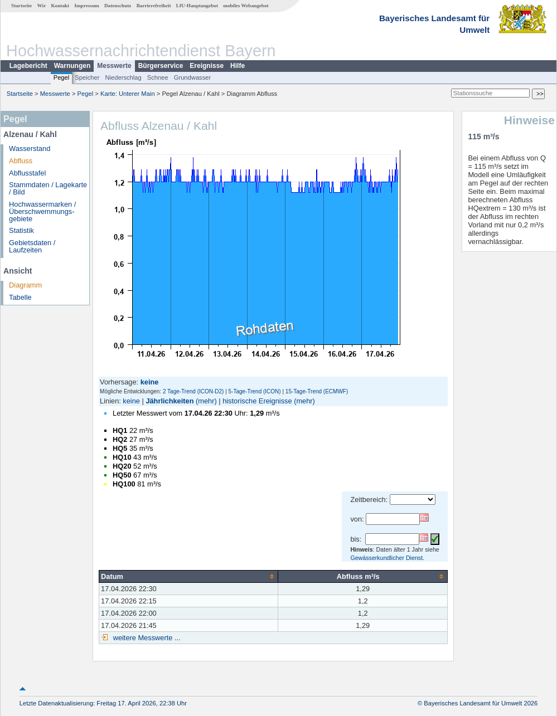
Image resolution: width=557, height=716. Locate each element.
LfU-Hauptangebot (197, 5)
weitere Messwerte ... (145, 638)
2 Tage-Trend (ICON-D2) (193, 391)
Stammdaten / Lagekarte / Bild (48, 188)
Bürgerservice (160, 66)
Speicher (87, 77)
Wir (41, 5)
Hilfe (237, 66)
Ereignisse (207, 66)
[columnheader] (188, 576)
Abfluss (20, 161)
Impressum (86, 5)
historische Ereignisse (257, 401)
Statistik (21, 230)
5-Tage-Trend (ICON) (255, 391)
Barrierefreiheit (154, 5)
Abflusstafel (27, 173)
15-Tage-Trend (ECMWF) (316, 391)
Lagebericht (28, 66)
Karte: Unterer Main (127, 93)
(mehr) (206, 401)
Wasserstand (29, 148)
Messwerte (114, 66)
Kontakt (60, 5)
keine (131, 401)
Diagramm (25, 285)
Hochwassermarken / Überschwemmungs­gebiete (42, 211)
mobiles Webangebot (245, 5)
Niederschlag (123, 77)
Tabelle (20, 297)
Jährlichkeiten (169, 401)
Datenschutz (118, 5)
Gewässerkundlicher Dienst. (387, 557)
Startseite (21, 5)
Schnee (157, 77)
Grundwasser (192, 77)
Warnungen (72, 66)
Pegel (62, 77)
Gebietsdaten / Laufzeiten (32, 246)
